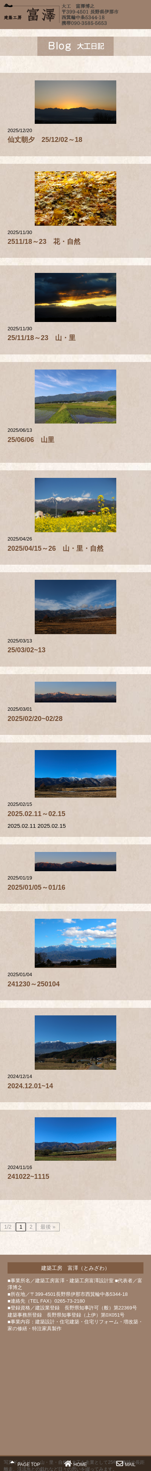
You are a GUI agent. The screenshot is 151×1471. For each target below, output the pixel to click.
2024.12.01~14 (30, 1086)
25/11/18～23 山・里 (42, 338)
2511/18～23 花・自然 (44, 241)
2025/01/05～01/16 (36, 887)
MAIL (126, 1463)
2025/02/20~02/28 (35, 718)
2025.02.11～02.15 (36, 814)
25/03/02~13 (27, 650)
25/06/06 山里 (31, 440)
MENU (141, 13)
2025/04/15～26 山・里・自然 (55, 548)
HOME (75, 1463)
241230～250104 (34, 984)
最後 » (47, 1227)
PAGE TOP (25, 1463)
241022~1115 (28, 1176)
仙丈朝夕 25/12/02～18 (45, 139)
